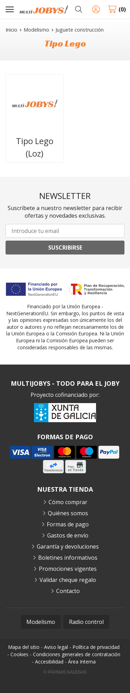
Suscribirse (65, 247)
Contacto (68, 591)
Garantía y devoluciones (68, 546)
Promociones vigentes (68, 569)
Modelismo (40, 622)
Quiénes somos (68, 513)
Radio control (86, 622)
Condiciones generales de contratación (76, 654)
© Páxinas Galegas (65, 672)
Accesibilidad (49, 661)
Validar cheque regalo (68, 580)
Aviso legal (56, 647)
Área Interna (82, 661)
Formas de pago (68, 524)
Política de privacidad (96, 647)
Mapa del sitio (24, 647)
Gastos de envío (67, 535)
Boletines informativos (67, 557)
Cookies (19, 654)
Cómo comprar (68, 502)
